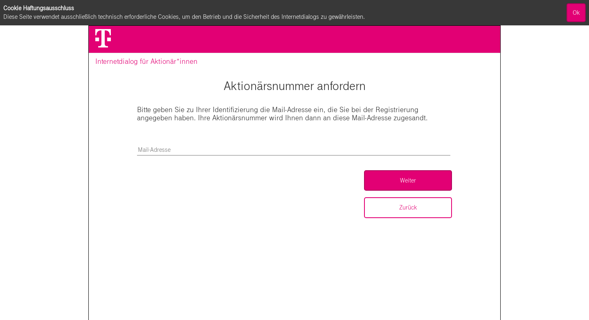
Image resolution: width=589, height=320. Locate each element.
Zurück (408, 207)
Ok (576, 12)
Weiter (408, 180)
